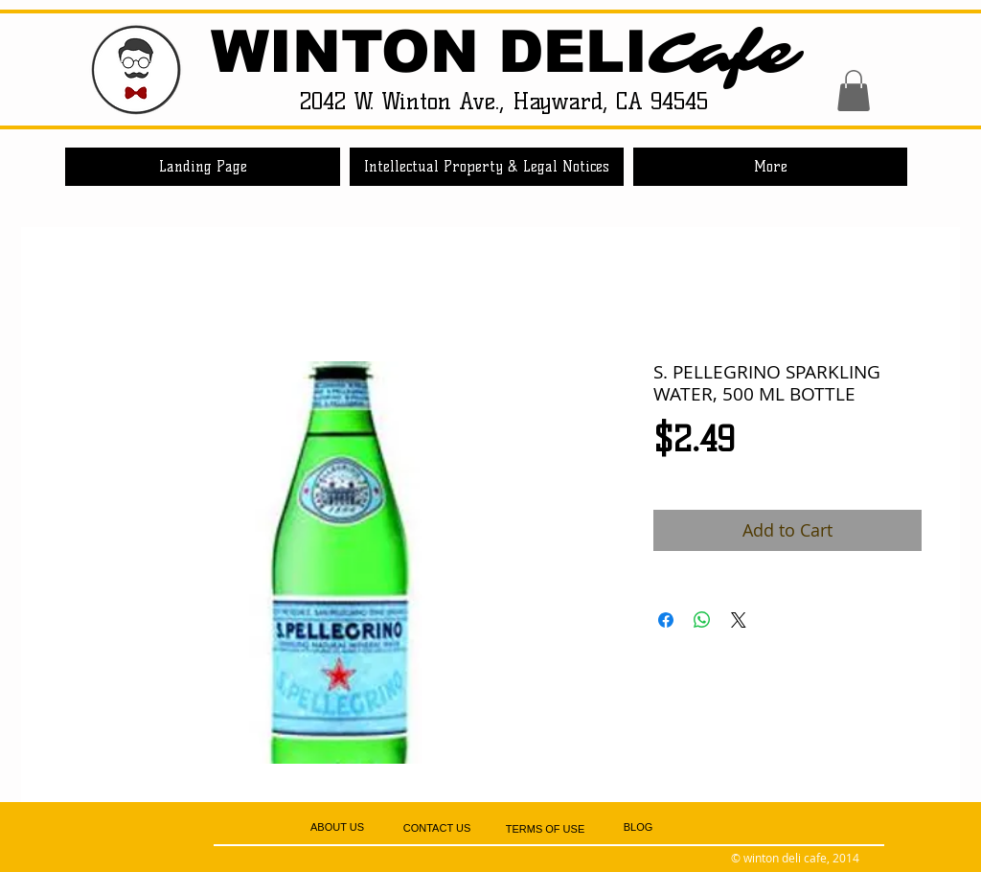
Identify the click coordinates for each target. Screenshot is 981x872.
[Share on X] (738, 619)
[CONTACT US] (437, 828)
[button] (853, 90)
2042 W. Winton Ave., (406, 101)
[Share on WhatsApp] (702, 619)
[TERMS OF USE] (545, 829)
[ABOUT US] (337, 827)
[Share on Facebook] (665, 619)
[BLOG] (638, 827)
